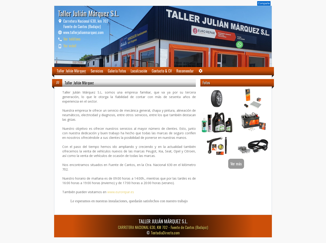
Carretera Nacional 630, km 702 (85, 23)
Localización (139, 71)
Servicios (97, 71)
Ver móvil (69, 45)
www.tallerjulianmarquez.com (83, 32)
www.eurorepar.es (120, 192)
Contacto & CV (162, 71)
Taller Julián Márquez (71, 71)
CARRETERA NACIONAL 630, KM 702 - (163, 227)
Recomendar (185, 71)
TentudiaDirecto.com (165, 233)
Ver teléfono (71, 39)
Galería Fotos (117, 71)
